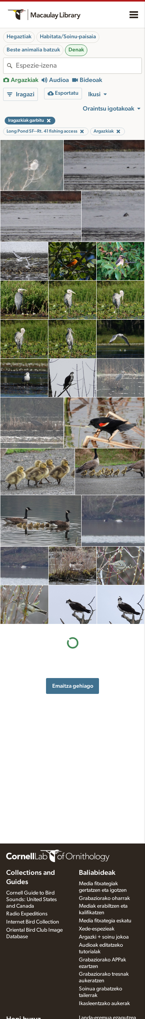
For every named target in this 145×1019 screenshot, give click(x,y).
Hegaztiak (19, 36)
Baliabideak (97, 872)
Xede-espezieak (96, 929)
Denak (76, 50)
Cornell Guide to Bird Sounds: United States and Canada (31, 899)
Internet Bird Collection (32, 922)
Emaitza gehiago (72, 686)
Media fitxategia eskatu (105, 921)
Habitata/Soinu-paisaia (68, 36)
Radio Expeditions (27, 914)
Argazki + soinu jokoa (104, 937)
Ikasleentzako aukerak (104, 1003)
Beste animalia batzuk (33, 50)
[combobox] (79, 65)
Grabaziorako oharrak (104, 898)
